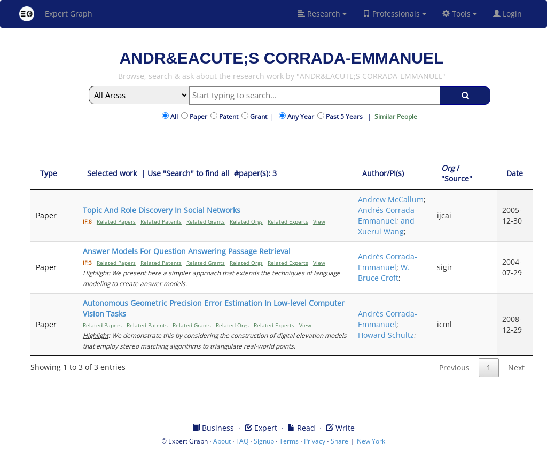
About (222, 441)
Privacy (314, 441)
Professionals (394, 14)
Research (322, 14)
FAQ (242, 441)
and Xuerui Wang (386, 226)
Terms (289, 441)
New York (371, 441)
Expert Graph (55, 13)
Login (511, 14)
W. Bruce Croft (384, 272)
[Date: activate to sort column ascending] (515, 173)
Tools (459, 14)
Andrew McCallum (391, 199)
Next (516, 367)
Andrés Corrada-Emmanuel (387, 215)
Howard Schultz (386, 335)
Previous (454, 367)
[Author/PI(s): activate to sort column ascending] (392, 173)
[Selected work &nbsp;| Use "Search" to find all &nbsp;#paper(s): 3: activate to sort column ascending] (215, 173)
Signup (264, 441)
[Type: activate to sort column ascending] (53, 173)
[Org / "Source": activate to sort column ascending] (464, 173)
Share (339, 441)
